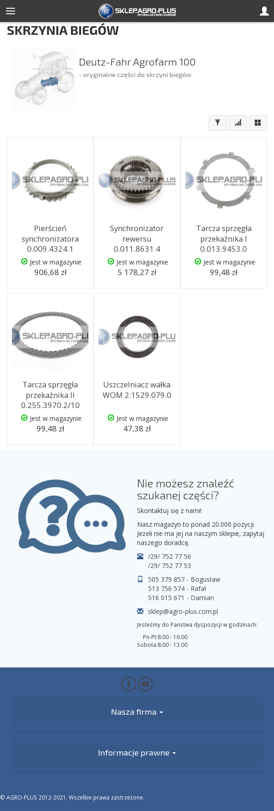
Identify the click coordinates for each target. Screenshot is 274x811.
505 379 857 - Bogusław (184, 579)
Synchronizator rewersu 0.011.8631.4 (137, 238)
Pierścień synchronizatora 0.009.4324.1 (50, 238)
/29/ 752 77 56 (169, 556)
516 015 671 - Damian (181, 597)
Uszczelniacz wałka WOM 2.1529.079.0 (137, 389)
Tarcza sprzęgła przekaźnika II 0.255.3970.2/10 (50, 394)
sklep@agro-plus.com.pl (183, 611)
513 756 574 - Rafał (177, 588)
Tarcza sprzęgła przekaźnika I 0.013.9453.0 (224, 238)
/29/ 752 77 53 (169, 565)
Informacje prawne (137, 752)
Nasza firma (137, 711)
